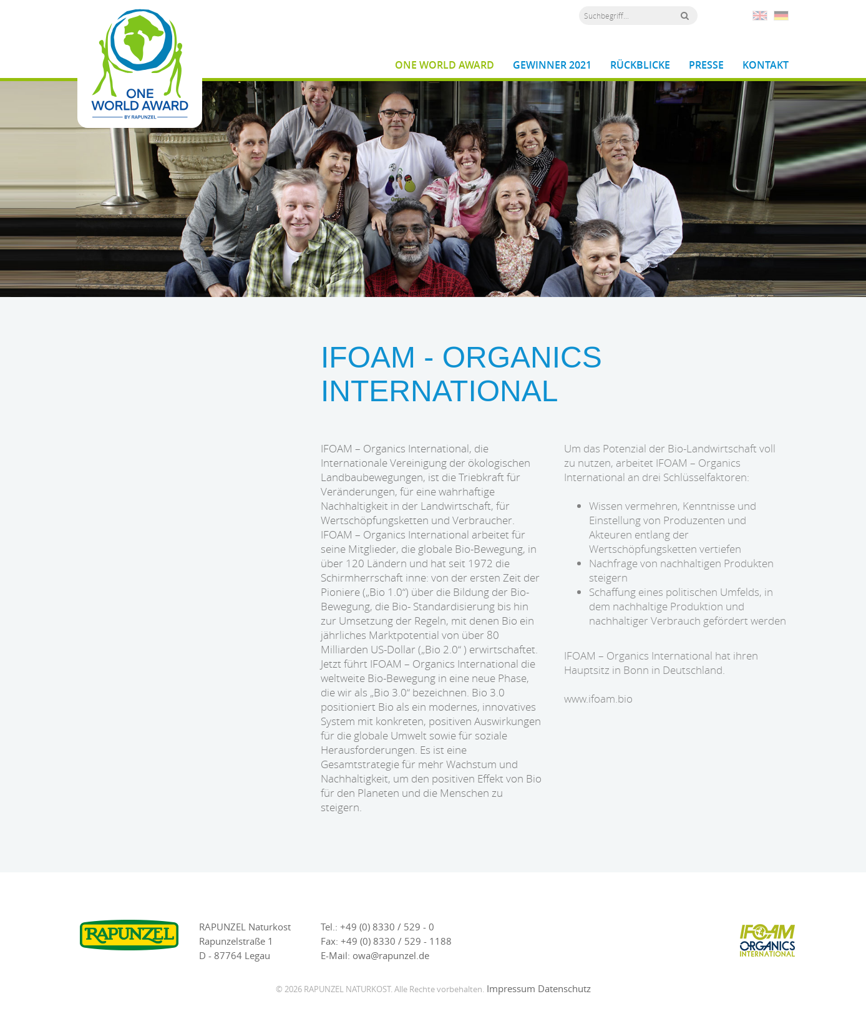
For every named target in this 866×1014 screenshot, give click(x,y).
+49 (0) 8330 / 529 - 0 (387, 926)
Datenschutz (564, 988)
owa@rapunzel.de (391, 955)
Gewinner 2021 (552, 65)
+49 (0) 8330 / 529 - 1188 (396, 941)
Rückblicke (640, 65)
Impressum (511, 988)
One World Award (444, 65)
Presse (706, 65)
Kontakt (765, 65)
